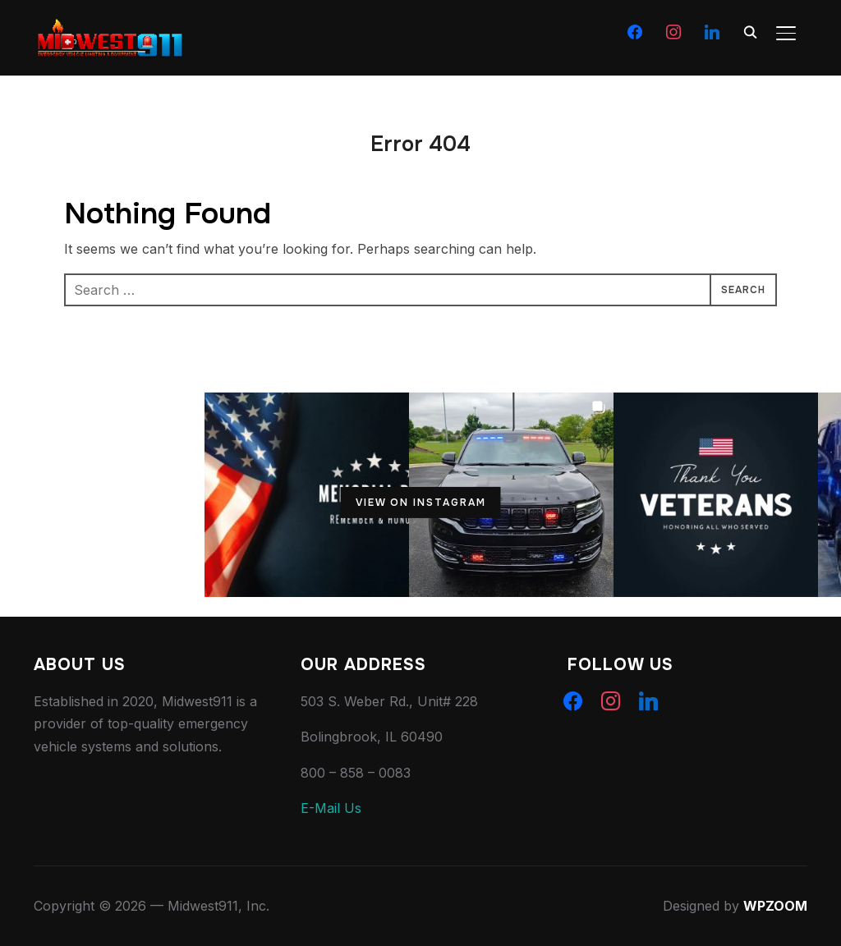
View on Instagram (421, 502)
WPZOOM (775, 906)
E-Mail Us (331, 808)
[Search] (749, 31)
